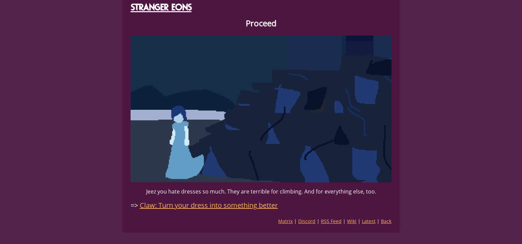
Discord (306, 221)
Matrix (285, 221)
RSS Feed (331, 221)
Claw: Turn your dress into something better (209, 205)
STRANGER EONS (161, 7)
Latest (368, 221)
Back (386, 221)
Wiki (351, 221)
